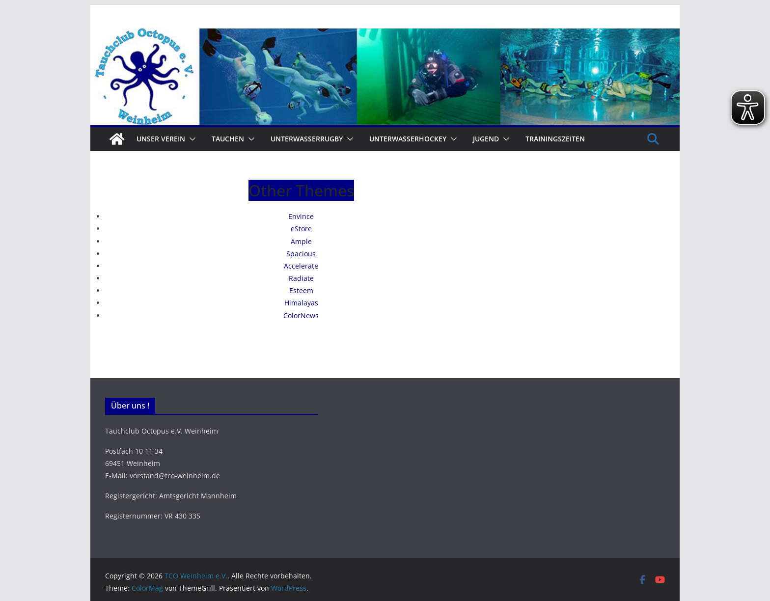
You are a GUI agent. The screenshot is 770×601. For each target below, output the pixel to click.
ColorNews (301, 315)
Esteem (301, 290)
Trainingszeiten (555, 138)
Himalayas (301, 302)
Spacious (301, 253)
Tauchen (228, 138)
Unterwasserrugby (307, 138)
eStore (301, 228)
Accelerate (301, 266)
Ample (301, 241)
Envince (301, 216)
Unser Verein (161, 138)
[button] (190, 139)
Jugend (486, 138)
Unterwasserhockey (407, 138)
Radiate (301, 278)
